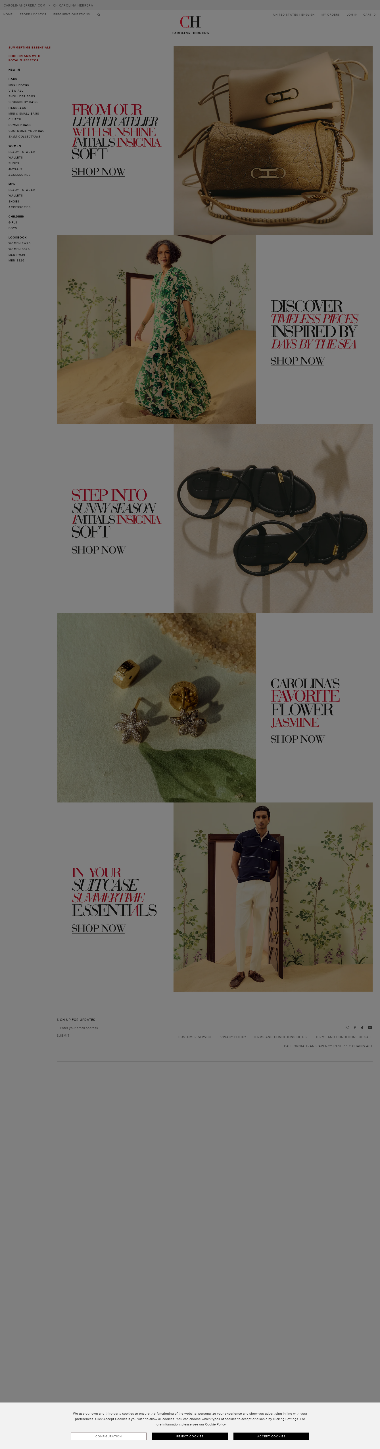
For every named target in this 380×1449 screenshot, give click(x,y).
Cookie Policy (215, 1424)
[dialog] (190, 1425)
